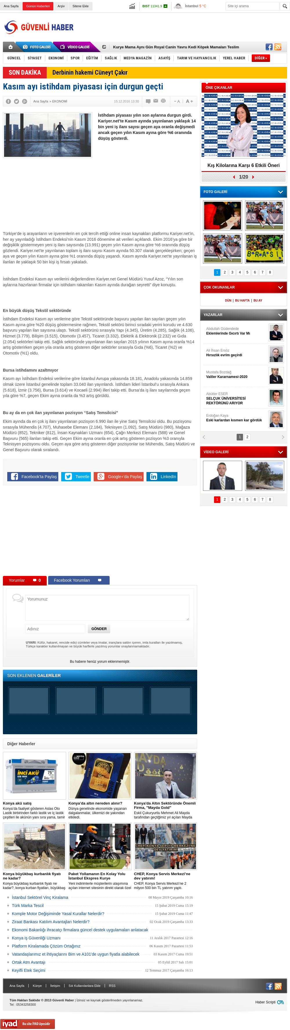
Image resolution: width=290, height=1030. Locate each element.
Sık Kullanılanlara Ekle (85, 985)
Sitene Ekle (80, 6)
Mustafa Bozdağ (236, 374)
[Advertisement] (147, 187)
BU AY (257, 300)
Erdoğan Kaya (236, 418)
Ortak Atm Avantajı (29, 962)
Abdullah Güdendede (236, 331)
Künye (37, 985)
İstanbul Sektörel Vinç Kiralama (40, 897)
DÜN (228, 300)
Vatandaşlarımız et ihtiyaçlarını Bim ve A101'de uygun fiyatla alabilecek (75, 954)
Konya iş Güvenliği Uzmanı (36, 938)
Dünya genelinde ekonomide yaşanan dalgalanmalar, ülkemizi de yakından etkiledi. (100, 810)
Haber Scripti (265, 1002)
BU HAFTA (242, 300)
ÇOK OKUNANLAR (219, 287)
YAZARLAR (213, 315)
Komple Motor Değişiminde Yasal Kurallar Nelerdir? (58, 913)
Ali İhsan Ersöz (236, 352)
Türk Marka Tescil (28, 905)
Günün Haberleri (38, 6)
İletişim (55, 985)
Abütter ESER (236, 398)
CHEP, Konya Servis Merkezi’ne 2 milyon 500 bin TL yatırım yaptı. (165, 881)
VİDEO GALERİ (216, 452)
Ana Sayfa (11, 6)
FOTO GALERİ (215, 192)
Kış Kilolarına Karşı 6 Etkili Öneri (244, 165)
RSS (112, 985)
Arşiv (60, 6)
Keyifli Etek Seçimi (28, 970)
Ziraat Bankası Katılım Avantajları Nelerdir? (50, 921)
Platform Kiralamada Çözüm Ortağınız (46, 946)
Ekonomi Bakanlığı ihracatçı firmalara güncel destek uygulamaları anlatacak (80, 930)
